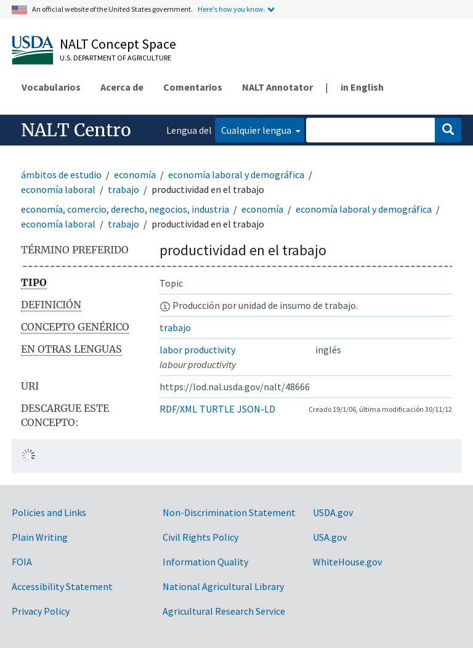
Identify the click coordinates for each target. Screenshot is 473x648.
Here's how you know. (231, 9)
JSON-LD (256, 409)
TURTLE (217, 409)
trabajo (123, 189)
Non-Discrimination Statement (229, 512)
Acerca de (122, 87)
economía (135, 174)
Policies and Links (49, 512)
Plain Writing (40, 537)
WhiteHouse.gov (347, 562)
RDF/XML (178, 409)
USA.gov (330, 537)
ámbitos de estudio (61, 174)
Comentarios (192, 87)
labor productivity (197, 349)
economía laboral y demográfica (236, 174)
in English (362, 87)
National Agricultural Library (223, 586)
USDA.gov (333, 512)
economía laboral (58, 189)
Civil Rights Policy (200, 537)
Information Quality (205, 562)
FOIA (22, 562)
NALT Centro (76, 130)
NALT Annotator (277, 87)
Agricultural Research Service (224, 611)
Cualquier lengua (257, 130)
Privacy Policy (41, 611)
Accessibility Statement (62, 586)
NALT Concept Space (118, 43)
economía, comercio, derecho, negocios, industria (125, 209)
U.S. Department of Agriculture (115, 57)
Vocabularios (51, 87)
